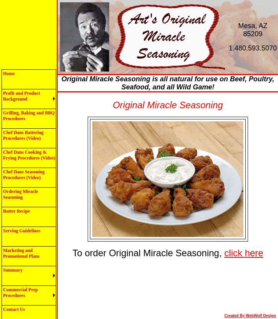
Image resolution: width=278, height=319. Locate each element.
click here (243, 253)
